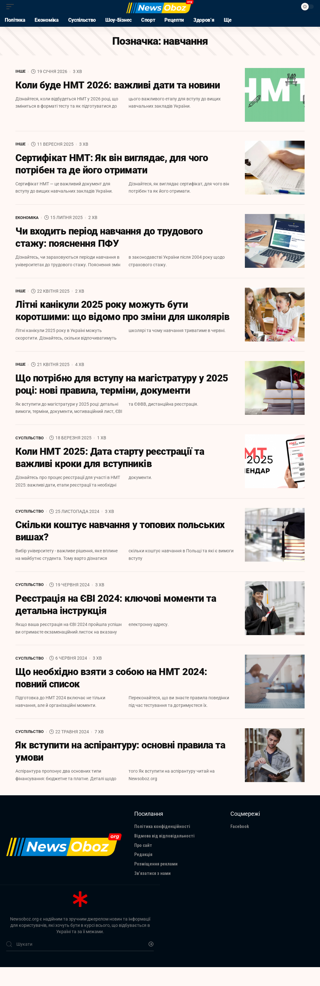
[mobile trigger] (11, 6)
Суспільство (30, 452)
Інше (20, 71)
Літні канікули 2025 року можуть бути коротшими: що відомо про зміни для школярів (105, 318)
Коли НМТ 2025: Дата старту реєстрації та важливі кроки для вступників (114, 473)
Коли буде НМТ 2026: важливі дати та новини (122, 86)
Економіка (28, 218)
